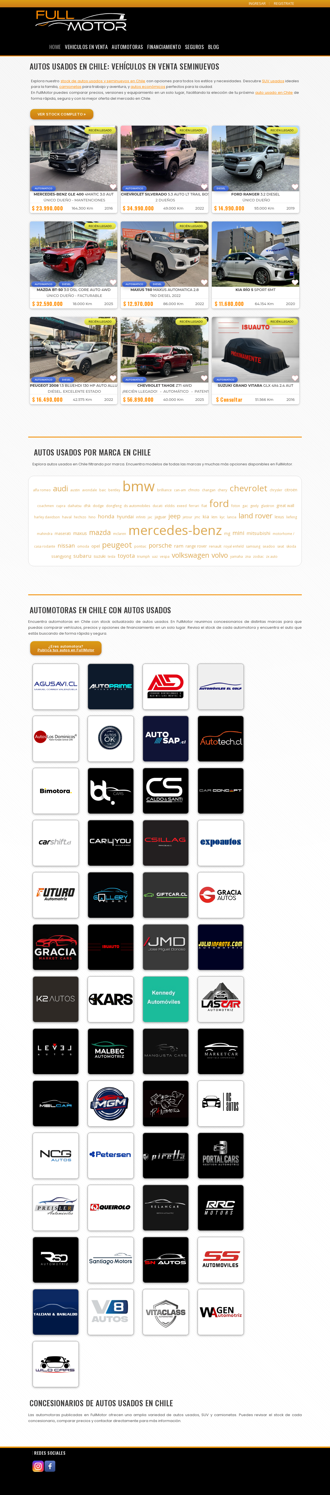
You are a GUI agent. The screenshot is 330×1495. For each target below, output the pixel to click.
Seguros (194, 46)
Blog (213, 46)
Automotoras (127, 46)
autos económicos (148, 86)
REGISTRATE (284, 3)
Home (55, 46)
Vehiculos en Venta (86, 46)
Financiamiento (164, 46)
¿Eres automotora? (66, 648)
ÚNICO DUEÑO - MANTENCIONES (74, 200)
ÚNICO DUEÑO (256, 200)
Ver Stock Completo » (62, 114)
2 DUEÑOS (165, 200)
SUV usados (273, 81)
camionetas (70, 86)
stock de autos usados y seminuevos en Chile (103, 81)
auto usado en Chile (274, 92)
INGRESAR (257, 3)
